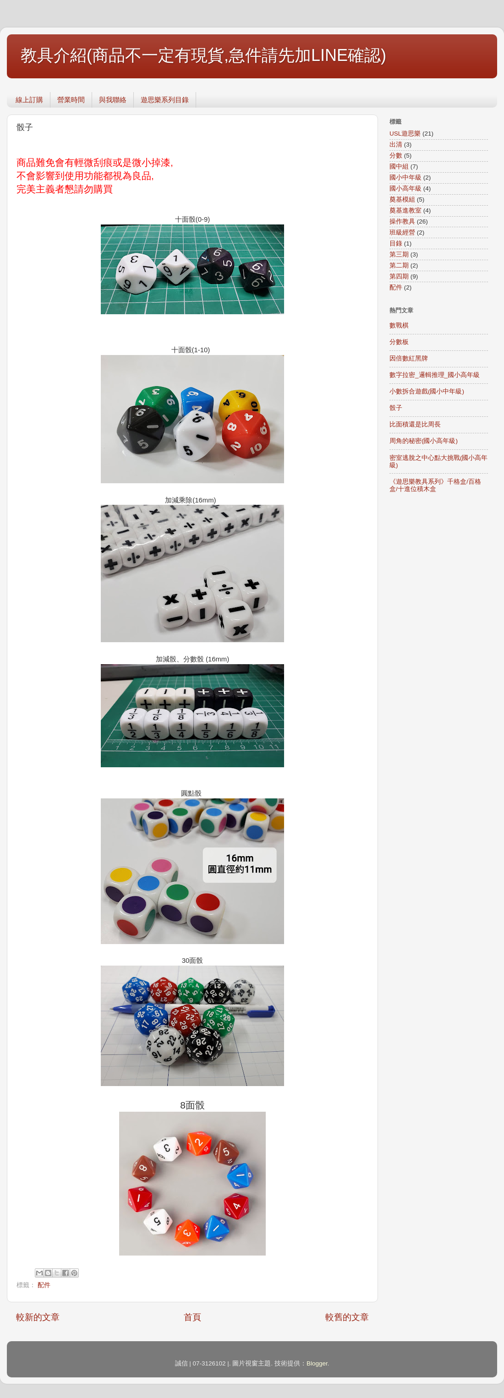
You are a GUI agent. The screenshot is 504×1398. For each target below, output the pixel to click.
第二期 (399, 265)
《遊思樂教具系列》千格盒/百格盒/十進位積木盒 (435, 485)
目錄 (395, 243)
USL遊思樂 (405, 133)
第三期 (399, 254)
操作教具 (402, 221)
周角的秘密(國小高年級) (423, 440)
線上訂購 (29, 100)
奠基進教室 (405, 210)
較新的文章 (38, 1317)
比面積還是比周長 (415, 424)
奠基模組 (402, 199)
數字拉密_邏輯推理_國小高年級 (434, 374)
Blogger (317, 1363)
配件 (44, 1285)
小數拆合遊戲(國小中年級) (426, 391)
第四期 (399, 276)
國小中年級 (405, 177)
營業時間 (71, 100)
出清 (395, 144)
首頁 (192, 1317)
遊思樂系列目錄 (165, 100)
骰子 (395, 407)
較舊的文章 (347, 1317)
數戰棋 (399, 325)
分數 (395, 155)
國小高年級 (405, 188)
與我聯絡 (112, 100)
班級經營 (402, 232)
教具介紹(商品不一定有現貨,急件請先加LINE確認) (203, 55)
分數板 (399, 342)
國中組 (399, 166)
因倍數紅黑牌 (408, 358)
